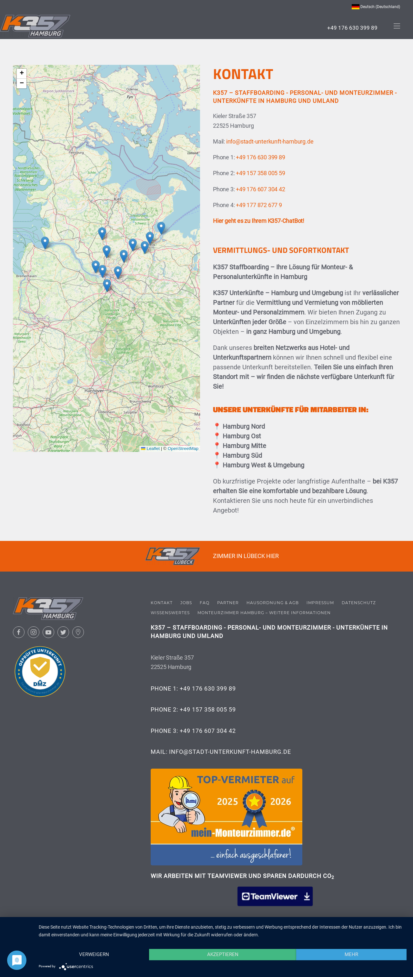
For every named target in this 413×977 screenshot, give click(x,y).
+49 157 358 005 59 (260, 173)
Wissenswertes (170, 610)
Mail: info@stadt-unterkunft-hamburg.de (221, 749)
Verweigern (94, 954)
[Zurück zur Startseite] (35, 26)
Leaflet (150, 448)
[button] (397, 26)
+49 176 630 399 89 (352, 28)
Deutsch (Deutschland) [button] (376, 7)
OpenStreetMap (183, 448)
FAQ (204, 601)
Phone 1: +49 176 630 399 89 (193, 686)
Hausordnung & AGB (273, 601)
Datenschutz (359, 601)
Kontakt (162, 601)
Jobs (186, 601)
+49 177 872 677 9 (259, 205)
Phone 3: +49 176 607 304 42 (193, 728)
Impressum (320, 601)
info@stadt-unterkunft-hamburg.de (270, 141)
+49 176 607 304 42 (260, 189)
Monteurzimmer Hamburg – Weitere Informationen (264, 610)
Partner (228, 601)
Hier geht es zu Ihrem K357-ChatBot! (258, 220)
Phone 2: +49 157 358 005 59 (193, 707)
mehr (351, 954)
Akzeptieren (222, 954)
